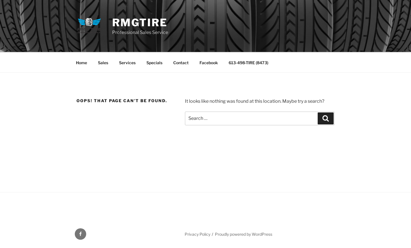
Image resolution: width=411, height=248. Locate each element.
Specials (154, 62)
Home (81, 62)
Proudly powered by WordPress (243, 234)
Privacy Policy (197, 234)
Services (127, 62)
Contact (181, 62)
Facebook (209, 62)
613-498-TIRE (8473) (248, 62)
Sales (103, 62)
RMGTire (139, 22)
